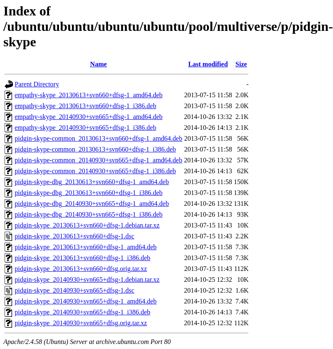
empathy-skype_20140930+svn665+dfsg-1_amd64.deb (89, 116)
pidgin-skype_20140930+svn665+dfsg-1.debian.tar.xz (87, 279)
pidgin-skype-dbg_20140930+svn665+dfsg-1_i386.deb (89, 214)
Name (98, 64)
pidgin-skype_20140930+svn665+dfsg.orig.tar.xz (81, 322)
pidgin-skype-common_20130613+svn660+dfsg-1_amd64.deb (98, 138)
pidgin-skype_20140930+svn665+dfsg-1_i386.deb (82, 312)
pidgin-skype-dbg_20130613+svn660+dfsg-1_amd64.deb (92, 181)
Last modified (208, 64)
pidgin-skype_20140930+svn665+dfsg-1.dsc (74, 290)
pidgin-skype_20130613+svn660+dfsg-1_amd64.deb (85, 246)
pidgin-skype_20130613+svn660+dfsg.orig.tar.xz (81, 268)
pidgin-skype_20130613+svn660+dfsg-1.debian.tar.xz (87, 225)
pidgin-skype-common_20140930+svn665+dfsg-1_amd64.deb (98, 160)
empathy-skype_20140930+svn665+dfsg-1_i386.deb (85, 127)
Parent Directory (37, 84)
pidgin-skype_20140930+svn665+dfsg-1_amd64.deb (85, 301)
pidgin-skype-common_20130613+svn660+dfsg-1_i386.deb (95, 149)
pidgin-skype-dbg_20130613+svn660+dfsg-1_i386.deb (89, 192)
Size (241, 64)
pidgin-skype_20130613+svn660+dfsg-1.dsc (74, 236)
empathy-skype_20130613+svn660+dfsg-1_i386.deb (85, 105)
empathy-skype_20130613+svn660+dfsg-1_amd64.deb (89, 95)
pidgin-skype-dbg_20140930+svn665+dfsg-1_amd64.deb (92, 203)
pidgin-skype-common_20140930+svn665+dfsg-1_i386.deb (95, 170)
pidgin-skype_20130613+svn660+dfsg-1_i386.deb (82, 257)
